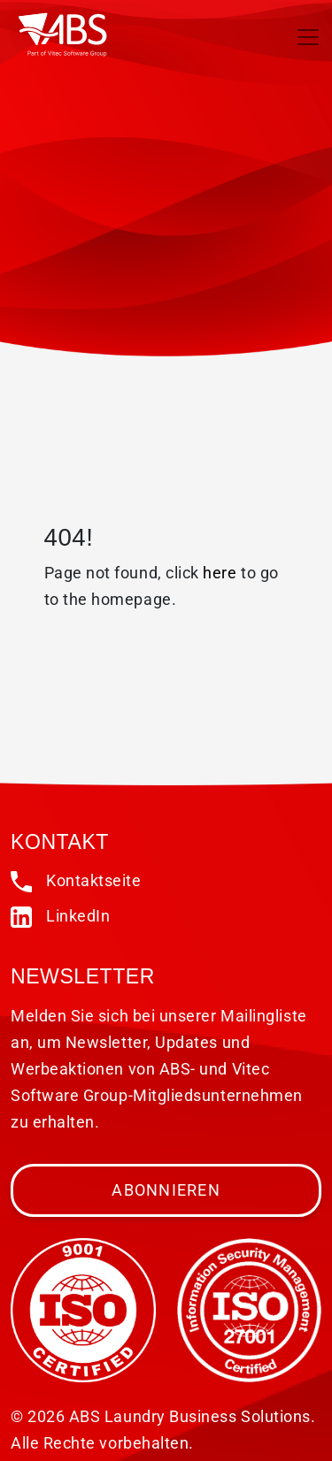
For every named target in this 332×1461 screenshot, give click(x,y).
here (219, 572)
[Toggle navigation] (308, 37)
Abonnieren (166, 1190)
